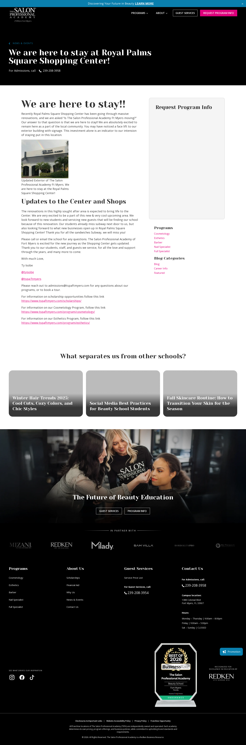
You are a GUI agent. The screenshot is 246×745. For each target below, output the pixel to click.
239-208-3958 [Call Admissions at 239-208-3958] (194, 585)
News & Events (21, 43)
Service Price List (133, 577)
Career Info (161, 268)
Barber (158, 242)
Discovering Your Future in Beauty (121, 3)
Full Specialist (162, 251)
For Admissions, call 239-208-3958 (34, 70)
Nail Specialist (162, 247)
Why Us (71, 592)
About (160, 13)
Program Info (137, 511)
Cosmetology (162, 233)
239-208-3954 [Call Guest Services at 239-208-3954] (136, 592)
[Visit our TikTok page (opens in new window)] (32, 677)
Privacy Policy (141, 721)
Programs (138, 13)
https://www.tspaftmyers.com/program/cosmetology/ (58, 312)
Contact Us (72, 606)
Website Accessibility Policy (118, 721)
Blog (157, 264)
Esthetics (159, 238)
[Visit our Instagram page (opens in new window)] (12, 677)
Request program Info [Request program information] (218, 13)
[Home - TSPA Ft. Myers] (23, 13)
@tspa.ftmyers (31, 279)
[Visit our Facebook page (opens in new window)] (22, 677)
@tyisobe (27, 272)
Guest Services (185, 13)
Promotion (231, 652)
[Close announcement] (242, 3)
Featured (159, 273)
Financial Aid (73, 585)
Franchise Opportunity (161, 721)
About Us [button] (75, 568)
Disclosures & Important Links (88, 721)
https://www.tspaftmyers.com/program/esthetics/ (55, 323)
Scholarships (73, 577)
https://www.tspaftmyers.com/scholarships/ (51, 301)
